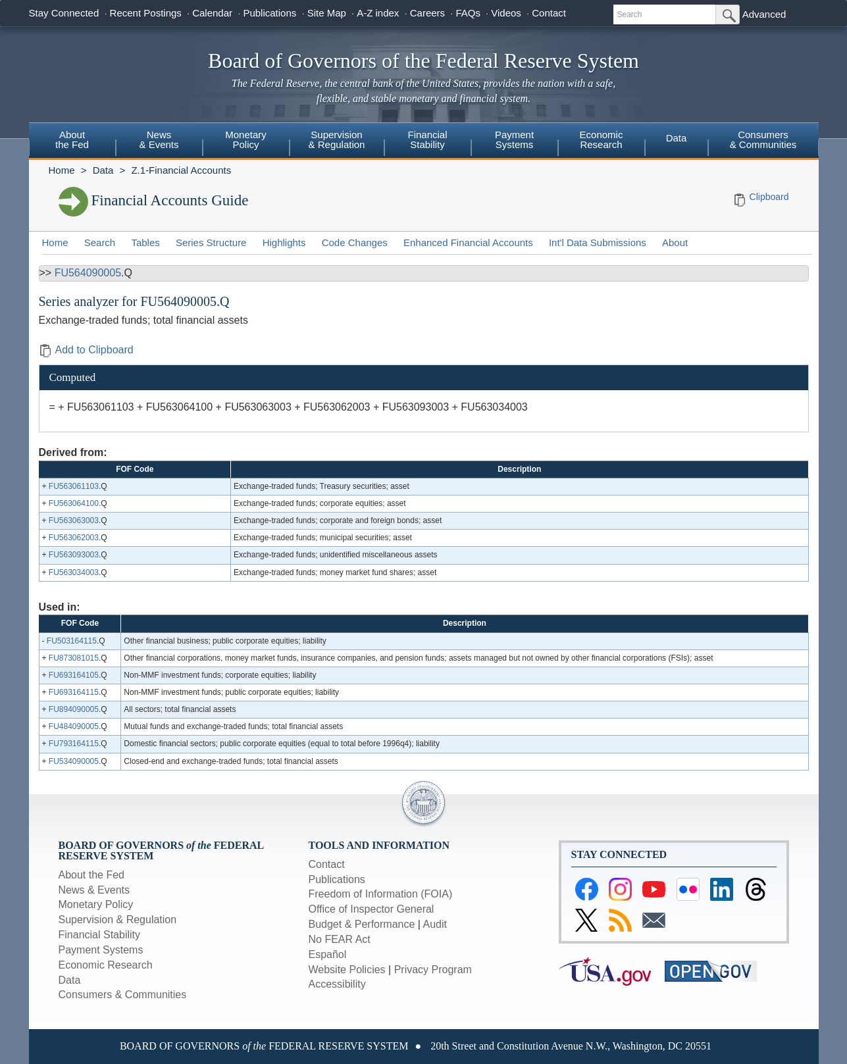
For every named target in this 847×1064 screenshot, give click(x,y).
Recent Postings (146, 12)
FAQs (467, 12)
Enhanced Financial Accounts (468, 242)
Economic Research (106, 965)
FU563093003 (74, 554)
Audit (435, 924)
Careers (427, 12)
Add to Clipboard (86, 349)
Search (100, 242)
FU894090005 (74, 709)
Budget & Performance (362, 924)
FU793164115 (74, 743)
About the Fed (92, 874)
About (675, 242)
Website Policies (347, 969)
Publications (269, 12)
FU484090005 (74, 726)
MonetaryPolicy (246, 139)
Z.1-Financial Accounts (181, 170)
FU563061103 (74, 486)
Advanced (764, 14)
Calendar (212, 12)
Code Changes (355, 242)
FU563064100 (74, 503)
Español (328, 954)
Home (62, 170)
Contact (549, 12)
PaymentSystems (514, 139)
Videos (506, 12)
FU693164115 (74, 692)
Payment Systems (101, 949)
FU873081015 (74, 658)
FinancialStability (427, 139)
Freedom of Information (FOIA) (381, 893)
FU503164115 (72, 641)
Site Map (326, 12)
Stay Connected (64, 12)
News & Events (94, 890)
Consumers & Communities (763, 139)
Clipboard (769, 196)
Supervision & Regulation (118, 919)
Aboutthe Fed (72, 139)
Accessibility (337, 984)
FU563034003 (74, 572)
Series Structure (211, 242)
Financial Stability (100, 934)
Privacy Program (433, 969)
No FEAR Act (340, 939)
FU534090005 (74, 761)
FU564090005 (88, 272)
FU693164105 (74, 675)
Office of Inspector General (371, 909)
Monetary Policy (96, 904)
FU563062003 (74, 537)
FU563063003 (74, 520)
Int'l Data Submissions (597, 242)
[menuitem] (72, 141)
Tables (145, 242)
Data (676, 137)
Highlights (284, 242)
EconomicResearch (601, 139)
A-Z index (378, 12)
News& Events (158, 139)
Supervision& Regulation (337, 139)
